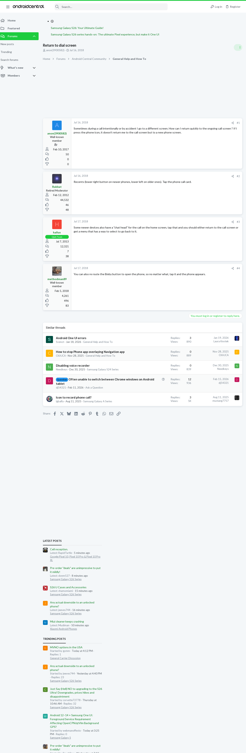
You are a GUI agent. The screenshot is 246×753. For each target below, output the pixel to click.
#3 (175, 221)
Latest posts (192, 238)
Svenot (62, 341)
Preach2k (199, 483)
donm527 (188, 476)
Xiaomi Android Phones (203, 326)
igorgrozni (212, 476)
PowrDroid (212, 483)
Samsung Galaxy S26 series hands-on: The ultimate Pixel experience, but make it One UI (107, 34)
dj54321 (63, 406)
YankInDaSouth (202, 487)
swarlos (187, 487)
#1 (175, 122)
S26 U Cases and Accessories (208, 284)
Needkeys (64, 380)
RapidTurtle (203, 480)
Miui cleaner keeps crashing (207, 319)
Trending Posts (194, 336)
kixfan (223, 483)
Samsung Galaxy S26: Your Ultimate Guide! (79, 28)
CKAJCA (63, 363)
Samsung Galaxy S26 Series (206, 276)
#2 (175, 176)
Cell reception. (199, 246)
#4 (175, 268)
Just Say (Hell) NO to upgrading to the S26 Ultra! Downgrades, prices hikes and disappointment (216, 389)
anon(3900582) (57, 50)
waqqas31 (189, 480)
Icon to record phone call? (76, 420)
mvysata (224, 476)
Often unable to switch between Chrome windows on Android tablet (77, 398)
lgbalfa (62, 424)
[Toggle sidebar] (238, 47)
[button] (8, 6)
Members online (194, 467)
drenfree (230, 480)
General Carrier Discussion (205, 355)
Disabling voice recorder (75, 377)
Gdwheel (188, 483)
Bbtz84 (232, 483)
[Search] (108, 6)
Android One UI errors (73, 338)
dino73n (200, 476)
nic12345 (236, 526)
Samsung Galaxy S (200, 435)
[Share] (169, 123)
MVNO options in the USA (206, 344)
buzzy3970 (217, 480)
